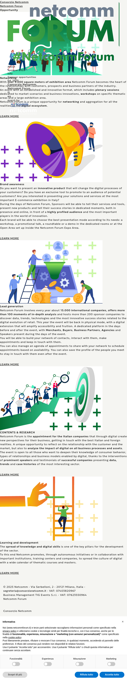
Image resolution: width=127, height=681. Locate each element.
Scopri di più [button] (15, 674)
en (9, 96)
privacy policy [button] (10, 631)
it (9, 92)
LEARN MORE (9, 116)
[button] (122, 621)
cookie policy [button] (14, 637)
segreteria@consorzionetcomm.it (24, 590)
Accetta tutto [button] (112, 674)
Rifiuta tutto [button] (86, 674)
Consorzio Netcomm (22, 84)
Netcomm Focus (19, 88)
